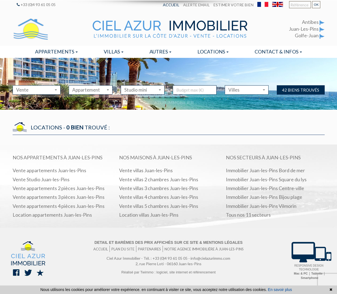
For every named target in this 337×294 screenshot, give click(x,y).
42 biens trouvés (300, 89)
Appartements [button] (56, 52)
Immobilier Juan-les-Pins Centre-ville (265, 188)
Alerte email (196, 4)
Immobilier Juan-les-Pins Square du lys (266, 179)
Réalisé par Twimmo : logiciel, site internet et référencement (168, 272)
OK (316, 4)
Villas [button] (113, 52)
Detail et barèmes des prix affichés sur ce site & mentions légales (168, 242)
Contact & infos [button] (278, 52)
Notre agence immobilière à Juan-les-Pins (204, 249)
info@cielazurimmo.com (210, 258)
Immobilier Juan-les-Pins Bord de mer (265, 170)
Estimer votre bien (234, 4)
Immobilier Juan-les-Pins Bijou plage (264, 197)
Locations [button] (213, 52)
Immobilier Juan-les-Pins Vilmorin (261, 206)
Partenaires (149, 249)
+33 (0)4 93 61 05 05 (36, 4)
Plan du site (122, 249)
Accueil (171, 4)
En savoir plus (280, 289)
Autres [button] (160, 52)
